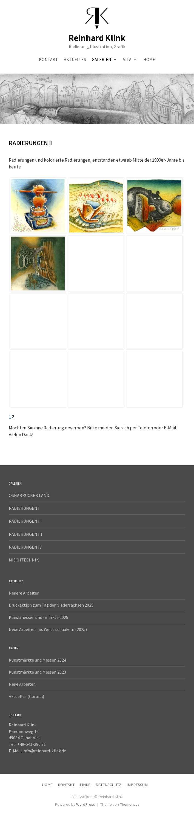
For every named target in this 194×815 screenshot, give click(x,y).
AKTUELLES (75, 59)
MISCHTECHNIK (24, 560)
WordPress (85, 804)
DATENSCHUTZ (108, 784)
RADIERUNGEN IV (25, 547)
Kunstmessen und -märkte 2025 (38, 617)
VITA (127, 59)
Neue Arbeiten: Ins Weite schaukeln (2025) (48, 629)
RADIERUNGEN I (24, 508)
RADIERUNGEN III (25, 534)
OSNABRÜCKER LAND (29, 495)
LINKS (85, 784)
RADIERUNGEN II (25, 521)
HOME (149, 59)
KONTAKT (48, 59)
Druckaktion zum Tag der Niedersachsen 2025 (51, 605)
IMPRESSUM (137, 784)
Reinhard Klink (97, 37)
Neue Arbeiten (22, 684)
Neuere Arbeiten (24, 593)
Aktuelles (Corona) (26, 696)
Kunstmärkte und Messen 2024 (37, 660)
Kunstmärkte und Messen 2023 (37, 672)
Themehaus (129, 804)
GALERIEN (101, 59)
